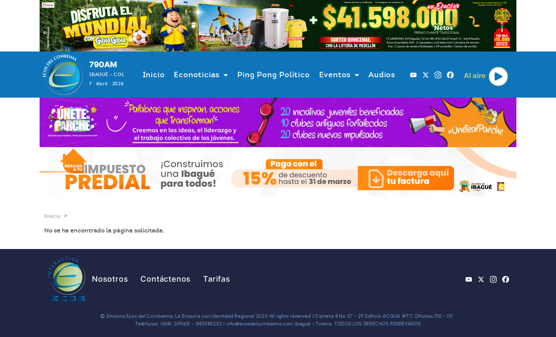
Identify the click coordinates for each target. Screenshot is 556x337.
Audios (381, 75)
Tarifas (216, 279)
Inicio (154, 75)
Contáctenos (165, 279)
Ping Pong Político (273, 75)
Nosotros (110, 279)
